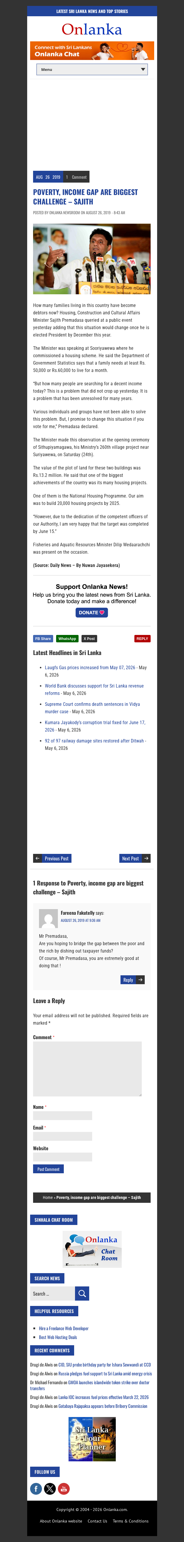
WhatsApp (67, 639)
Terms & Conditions (131, 1521)
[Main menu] (92, 69)
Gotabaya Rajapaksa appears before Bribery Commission (102, 1406)
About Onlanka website (61, 1521)
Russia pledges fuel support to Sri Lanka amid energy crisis (105, 1373)
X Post (89, 639)
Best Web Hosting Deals (58, 1337)
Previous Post (57, 858)
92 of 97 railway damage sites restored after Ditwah (94, 741)
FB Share (43, 639)
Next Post (130, 858)
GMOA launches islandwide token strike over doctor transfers (89, 1385)
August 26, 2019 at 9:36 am (80, 920)
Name (39, 1106)
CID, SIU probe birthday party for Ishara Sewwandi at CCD (104, 1364)
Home (48, 1197)
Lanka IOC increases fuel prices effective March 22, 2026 (103, 1397)
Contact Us (97, 1521)
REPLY (142, 639)
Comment (79, 177)
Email (39, 1127)
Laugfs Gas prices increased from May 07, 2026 (90, 667)
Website (40, 1148)
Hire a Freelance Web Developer (64, 1328)
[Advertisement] (92, 123)
